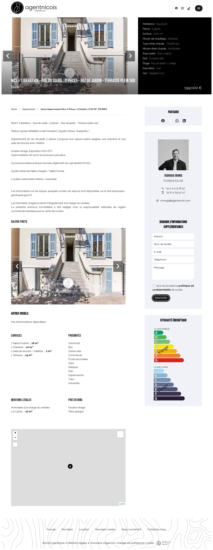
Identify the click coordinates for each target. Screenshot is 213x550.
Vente (14, 109)
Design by (163, 543)
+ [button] (15, 433)
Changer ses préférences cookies (135, 543)
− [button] (15, 437)
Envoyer (161, 298)
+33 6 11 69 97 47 (175, 192)
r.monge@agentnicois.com (175, 200)
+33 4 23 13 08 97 (175, 188)
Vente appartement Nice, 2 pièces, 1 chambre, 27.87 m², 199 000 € (74, 109)
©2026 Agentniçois (54, 543)
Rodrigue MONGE (173, 176)
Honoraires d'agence (101, 543)
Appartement (28, 109)
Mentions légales (77, 543)
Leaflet (122, 504)
